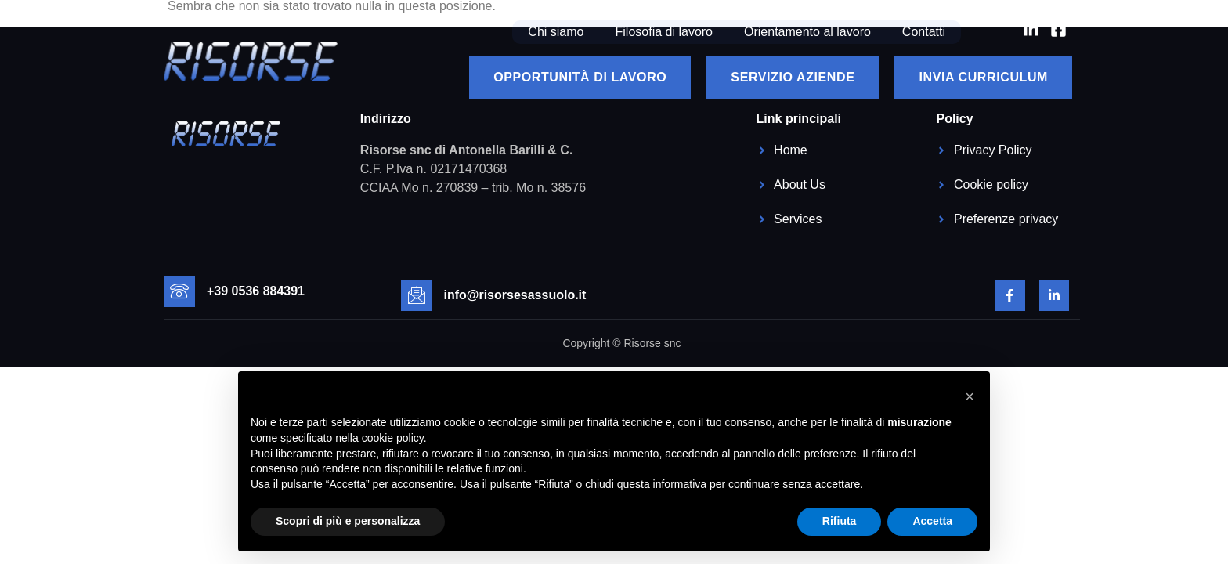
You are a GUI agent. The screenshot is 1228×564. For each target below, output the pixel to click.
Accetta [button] (932, 521)
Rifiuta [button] (839, 521)
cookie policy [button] (393, 438)
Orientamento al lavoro (807, 31)
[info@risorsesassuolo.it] (416, 295)
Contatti (923, 31)
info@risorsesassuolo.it (515, 295)
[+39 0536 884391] (179, 291)
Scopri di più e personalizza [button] (348, 521)
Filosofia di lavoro (664, 31)
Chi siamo (555, 31)
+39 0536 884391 (256, 291)
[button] (969, 396)
